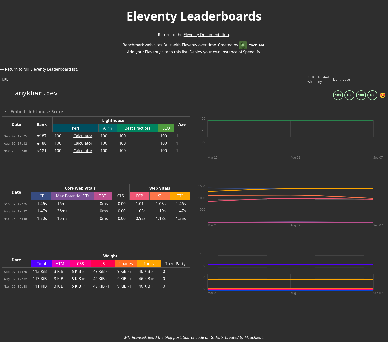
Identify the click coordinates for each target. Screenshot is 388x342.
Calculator (82, 135)
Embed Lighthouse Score (36, 111)
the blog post (169, 337)
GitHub (217, 337)
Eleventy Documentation (206, 34)
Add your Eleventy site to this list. (157, 52)
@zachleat (254, 337)
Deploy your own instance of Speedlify (224, 52)
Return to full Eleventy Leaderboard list (41, 69)
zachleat (251, 45)
